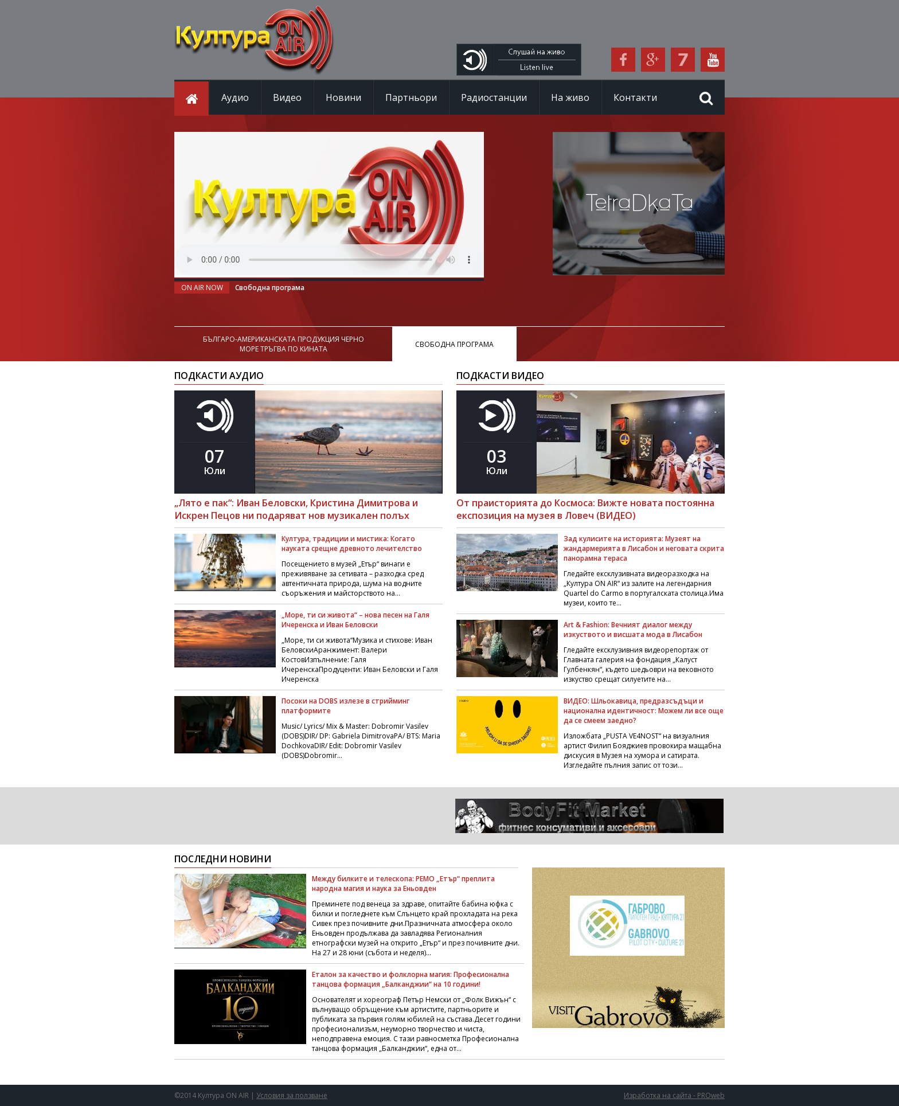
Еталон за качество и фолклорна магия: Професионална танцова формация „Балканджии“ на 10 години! (410, 979)
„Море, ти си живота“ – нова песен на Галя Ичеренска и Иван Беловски (355, 620)
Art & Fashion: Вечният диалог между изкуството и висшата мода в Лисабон (633, 629)
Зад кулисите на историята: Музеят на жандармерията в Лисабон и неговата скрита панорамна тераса (644, 548)
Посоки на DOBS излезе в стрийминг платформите (345, 706)
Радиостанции (494, 97)
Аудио (235, 97)
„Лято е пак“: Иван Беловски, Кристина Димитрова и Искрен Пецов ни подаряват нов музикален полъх (296, 509)
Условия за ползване (291, 1095)
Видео (287, 97)
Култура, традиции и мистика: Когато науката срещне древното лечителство (352, 543)
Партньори (411, 97)
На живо (570, 97)
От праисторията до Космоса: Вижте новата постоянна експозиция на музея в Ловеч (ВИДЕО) (585, 509)
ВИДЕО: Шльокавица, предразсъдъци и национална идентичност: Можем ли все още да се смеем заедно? (644, 710)
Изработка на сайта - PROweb (674, 1095)
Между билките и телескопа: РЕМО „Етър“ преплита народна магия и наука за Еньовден (403, 883)
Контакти (635, 97)
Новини (343, 97)
